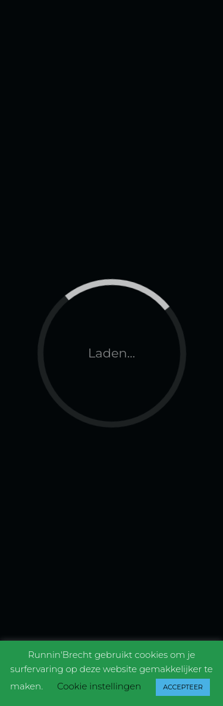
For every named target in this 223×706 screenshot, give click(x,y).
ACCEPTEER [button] (183, 687)
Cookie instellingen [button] (99, 686)
